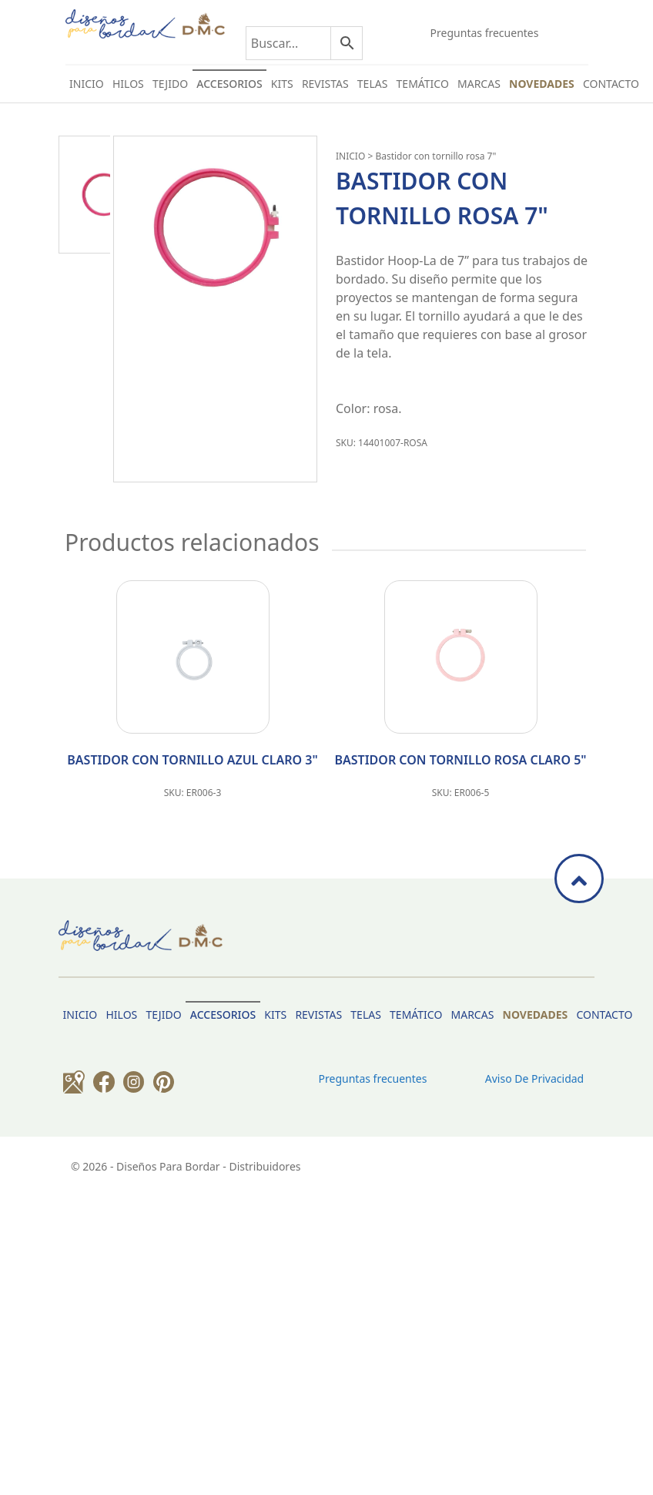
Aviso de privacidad (534, 1078)
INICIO (350, 156)
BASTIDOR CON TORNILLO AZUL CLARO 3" (192, 759)
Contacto (611, 83)
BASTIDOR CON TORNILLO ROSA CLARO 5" (460, 759)
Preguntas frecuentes (484, 32)
